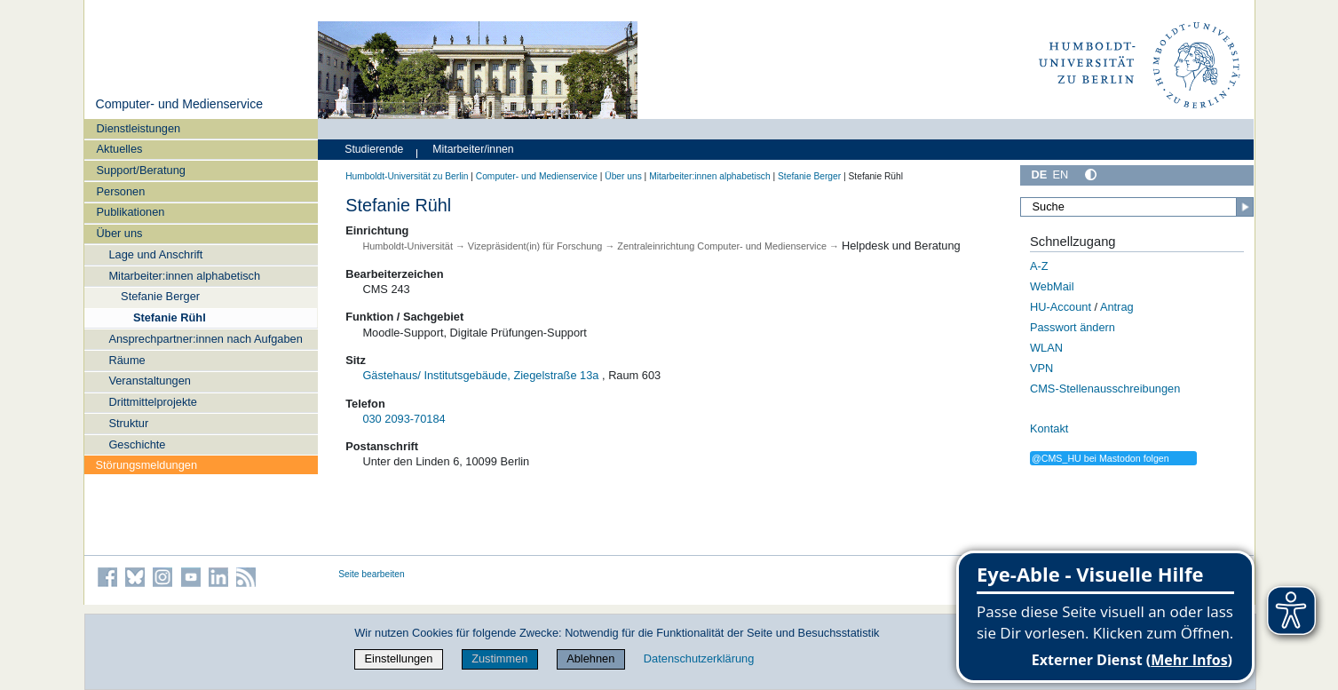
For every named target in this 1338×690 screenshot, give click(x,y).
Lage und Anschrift (155, 254)
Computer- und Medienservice (179, 104)
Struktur (128, 423)
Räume (126, 360)
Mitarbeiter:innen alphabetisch (184, 275)
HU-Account (1060, 306)
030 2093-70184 (403, 418)
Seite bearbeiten (371, 574)
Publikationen (131, 211)
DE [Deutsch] (1040, 174)
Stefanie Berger (160, 296)
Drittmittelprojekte (152, 401)
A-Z (1039, 266)
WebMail (1052, 286)
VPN (1041, 368)
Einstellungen (399, 658)
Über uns (120, 233)
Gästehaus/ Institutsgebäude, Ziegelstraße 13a (480, 375)
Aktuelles (120, 148)
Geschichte (136, 444)
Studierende (373, 149)
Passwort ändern (1072, 327)
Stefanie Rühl (169, 317)
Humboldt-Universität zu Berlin (406, 176)
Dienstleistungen (139, 128)
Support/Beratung (141, 170)
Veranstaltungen (149, 380)
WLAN (1046, 347)
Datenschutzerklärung (699, 658)
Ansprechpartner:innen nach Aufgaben (205, 338)
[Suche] (1137, 207)
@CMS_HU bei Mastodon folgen (1100, 458)
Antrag (1117, 306)
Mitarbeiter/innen (472, 149)
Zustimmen (499, 658)
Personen (121, 191)
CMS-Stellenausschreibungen (1105, 388)
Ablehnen (590, 658)
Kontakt (1049, 428)
